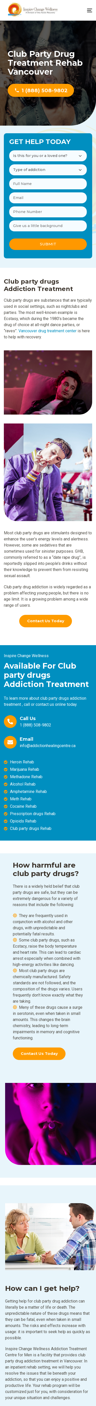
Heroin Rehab (22, 762)
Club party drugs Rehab (30, 828)
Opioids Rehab (23, 821)
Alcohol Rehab (23, 784)
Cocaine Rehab (23, 806)
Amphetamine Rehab (28, 791)
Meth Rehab (20, 799)
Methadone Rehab (26, 776)
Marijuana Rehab (24, 769)
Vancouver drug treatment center (47, 330)
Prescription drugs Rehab (33, 813)
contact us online (51, 704)
